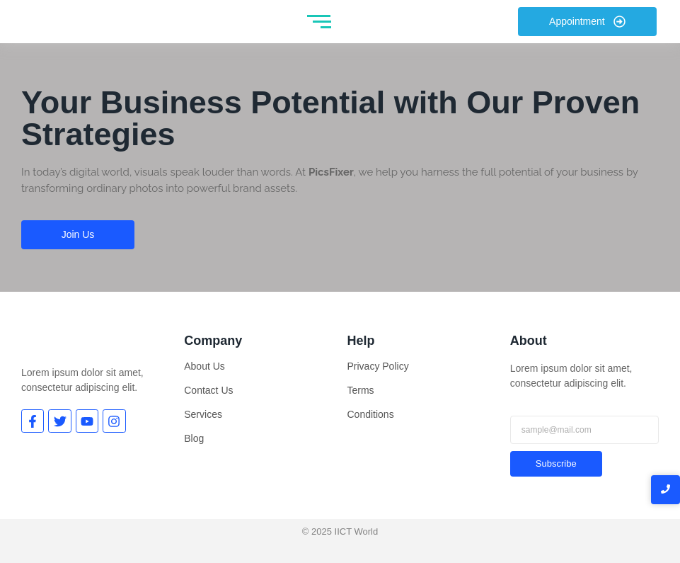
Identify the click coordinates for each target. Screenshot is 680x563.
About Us (204, 366)
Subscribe (556, 463)
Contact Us (208, 390)
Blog (194, 438)
